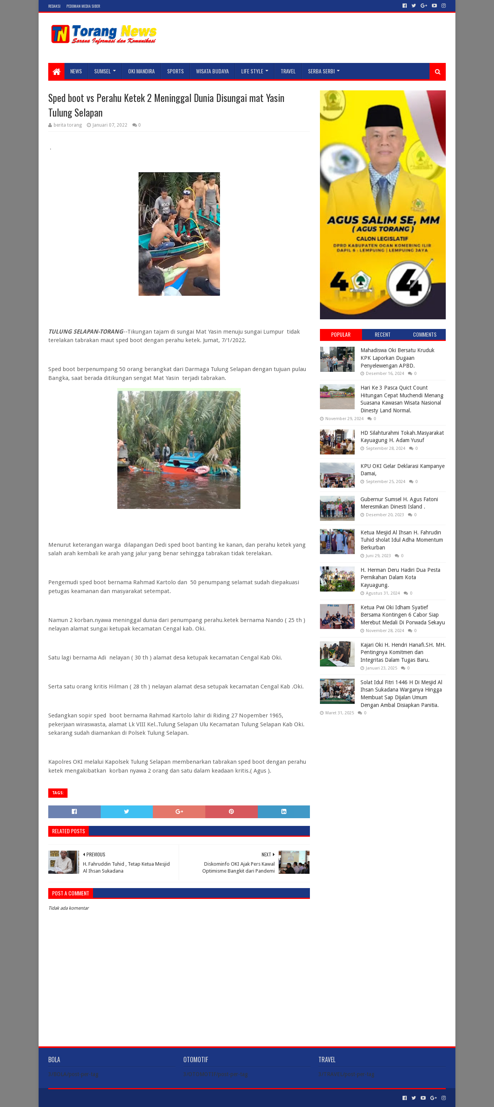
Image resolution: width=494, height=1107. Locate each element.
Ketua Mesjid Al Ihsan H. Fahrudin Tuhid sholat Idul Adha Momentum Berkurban (401, 540)
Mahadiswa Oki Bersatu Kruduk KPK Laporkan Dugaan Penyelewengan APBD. (397, 357)
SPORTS (175, 71)
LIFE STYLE (252, 71)
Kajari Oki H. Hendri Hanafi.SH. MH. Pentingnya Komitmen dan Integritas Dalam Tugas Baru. (403, 652)
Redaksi (54, 6)
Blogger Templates (135, 1098)
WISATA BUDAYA (212, 71)
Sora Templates (91, 1098)
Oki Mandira (141, 71)
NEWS (76, 71)
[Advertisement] (383, 771)
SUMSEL (102, 71)
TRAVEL (288, 71)
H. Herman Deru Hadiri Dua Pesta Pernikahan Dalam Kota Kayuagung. (400, 577)
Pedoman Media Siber (83, 6)
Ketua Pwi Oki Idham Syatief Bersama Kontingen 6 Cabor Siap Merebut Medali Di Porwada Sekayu (402, 615)
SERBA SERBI (321, 71)
